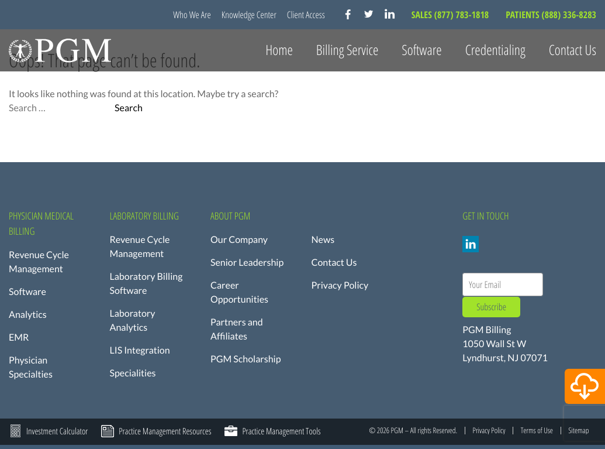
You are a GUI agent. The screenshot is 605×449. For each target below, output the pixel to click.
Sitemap (578, 430)
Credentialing (495, 50)
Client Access (306, 14)
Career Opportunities (239, 292)
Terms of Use (537, 430)
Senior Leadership (247, 262)
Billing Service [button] (347, 50)
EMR (19, 337)
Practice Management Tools (281, 431)
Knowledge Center (249, 14)
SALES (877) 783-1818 (451, 14)
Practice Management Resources (165, 431)
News (323, 239)
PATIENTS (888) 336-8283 (551, 14)
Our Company (239, 239)
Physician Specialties (31, 367)
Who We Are (192, 14)
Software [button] (421, 50)
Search (129, 108)
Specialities (133, 373)
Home (279, 50)
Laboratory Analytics (132, 320)
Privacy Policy (340, 285)
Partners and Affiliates (236, 329)
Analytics (28, 314)
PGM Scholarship (245, 359)
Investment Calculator (57, 431)
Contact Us (572, 50)
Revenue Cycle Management (39, 262)
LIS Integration (140, 350)
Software (27, 291)
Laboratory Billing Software (146, 283)
